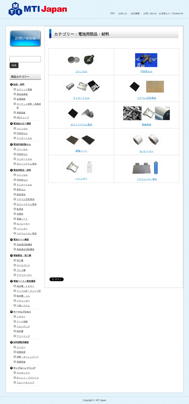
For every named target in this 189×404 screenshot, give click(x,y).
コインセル (81, 71)
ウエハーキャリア (25, 382)
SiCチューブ (23, 117)
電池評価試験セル (22, 144)
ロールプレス (23, 265)
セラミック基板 (24, 89)
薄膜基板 (21, 112)
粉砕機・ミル (23, 296)
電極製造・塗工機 (22, 255)
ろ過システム (23, 305)
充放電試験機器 (24, 244)
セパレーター (146, 151)
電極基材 (146, 124)
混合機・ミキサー (25, 286)
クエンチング (23, 326)
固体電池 (21, 194)
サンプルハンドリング (24, 368)
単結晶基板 (22, 94)
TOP (112, 13)
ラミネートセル (81, 98)
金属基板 (21, 99)
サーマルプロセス (22, 312)
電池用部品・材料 (22, 170)
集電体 (20, 209)
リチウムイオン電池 (147, 179)
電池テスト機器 (21, 239)
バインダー (81, 178)
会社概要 (135, 13)
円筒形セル (146, 71)
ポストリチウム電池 (81, 124)
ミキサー (21, 316)
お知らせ (122, 13)
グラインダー (23, 300)
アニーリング (23, 336)
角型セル (21, 189)
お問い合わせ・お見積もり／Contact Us (163, 13)
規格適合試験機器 (25, 249)
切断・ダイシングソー (28, 357)
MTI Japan (101, 400)
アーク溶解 (22, 321)
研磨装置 (21, 352)
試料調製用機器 (21, 342)
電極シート (81, 150)
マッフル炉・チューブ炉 (29, 291)
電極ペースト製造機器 (24, 281)
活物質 (20, 214)
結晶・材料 (18, 84)
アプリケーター (24, 275)
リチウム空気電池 (146, 98)
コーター (21, 347)
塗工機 (20, 260)
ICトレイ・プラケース (28, 377)
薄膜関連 (21, 362)
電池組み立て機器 (22, 123)
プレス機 (21, 270)
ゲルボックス (23, 372)
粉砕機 (20, 331)
